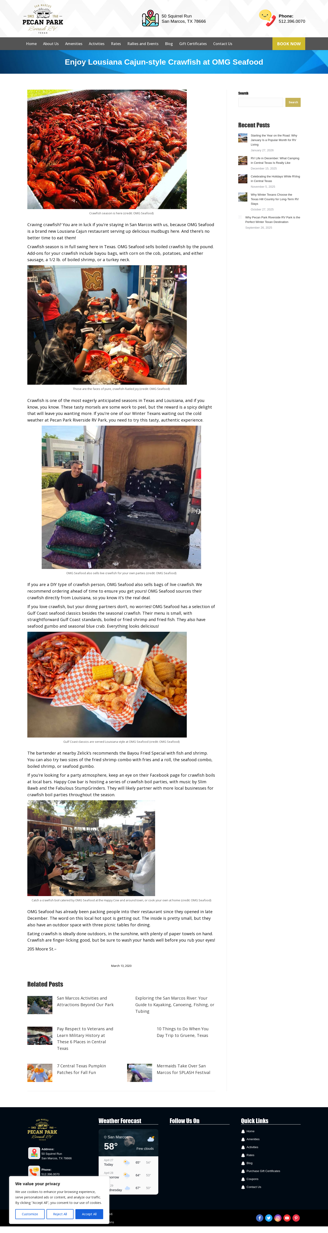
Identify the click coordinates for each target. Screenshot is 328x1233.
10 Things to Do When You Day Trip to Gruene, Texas (183, 1032)
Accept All (89, 1214)
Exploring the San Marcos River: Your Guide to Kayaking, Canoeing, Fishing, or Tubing (174, 1004)
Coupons (253, 1179)
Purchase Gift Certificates (263, 1171)
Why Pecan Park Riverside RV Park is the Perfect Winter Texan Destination (272, 220)
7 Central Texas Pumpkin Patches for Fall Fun (81, 1069)
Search (243, 93)
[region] (59, 1200)
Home (251, 1131)
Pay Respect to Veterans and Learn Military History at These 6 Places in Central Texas (85, 1038)
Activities (252, 1147)
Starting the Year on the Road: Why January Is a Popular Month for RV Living (274, 140)
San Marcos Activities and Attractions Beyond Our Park (85, 1001)
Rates (250, 1155)
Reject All (60, 1214)
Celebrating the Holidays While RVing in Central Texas (275, 179)
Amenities (253, 1139)
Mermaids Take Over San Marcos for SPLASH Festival (183, 1069)
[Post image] (39, 1005)
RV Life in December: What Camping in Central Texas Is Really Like (275, 160)
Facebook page (71, 949)
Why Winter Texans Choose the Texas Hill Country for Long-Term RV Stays (275, 199)
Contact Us (254, 1187)
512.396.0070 (292, 21)
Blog (250, 1163)
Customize (30, 1214)
